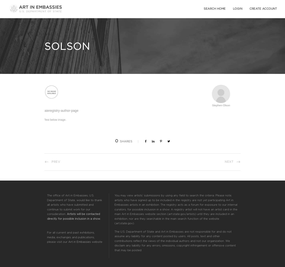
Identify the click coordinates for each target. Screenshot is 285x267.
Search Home (215, 8)
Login (237, 8)
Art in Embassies (79, 242)
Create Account (263, 8)
